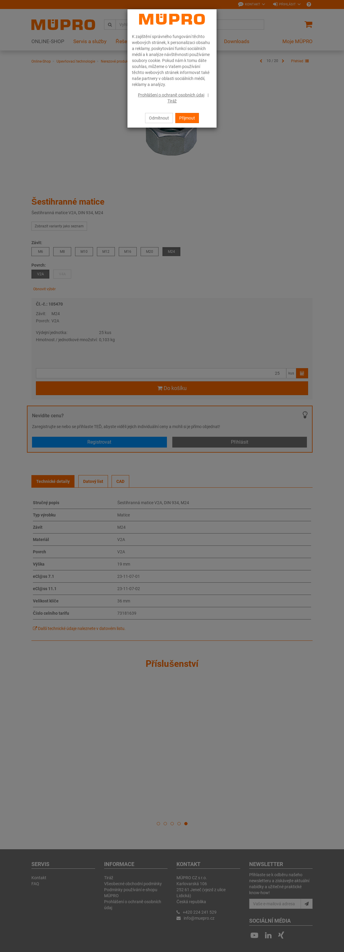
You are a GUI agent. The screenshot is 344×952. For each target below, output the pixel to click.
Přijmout (187, 118)
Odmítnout (159, 118)
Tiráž (172, 101)
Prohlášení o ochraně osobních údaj (171, 95)
